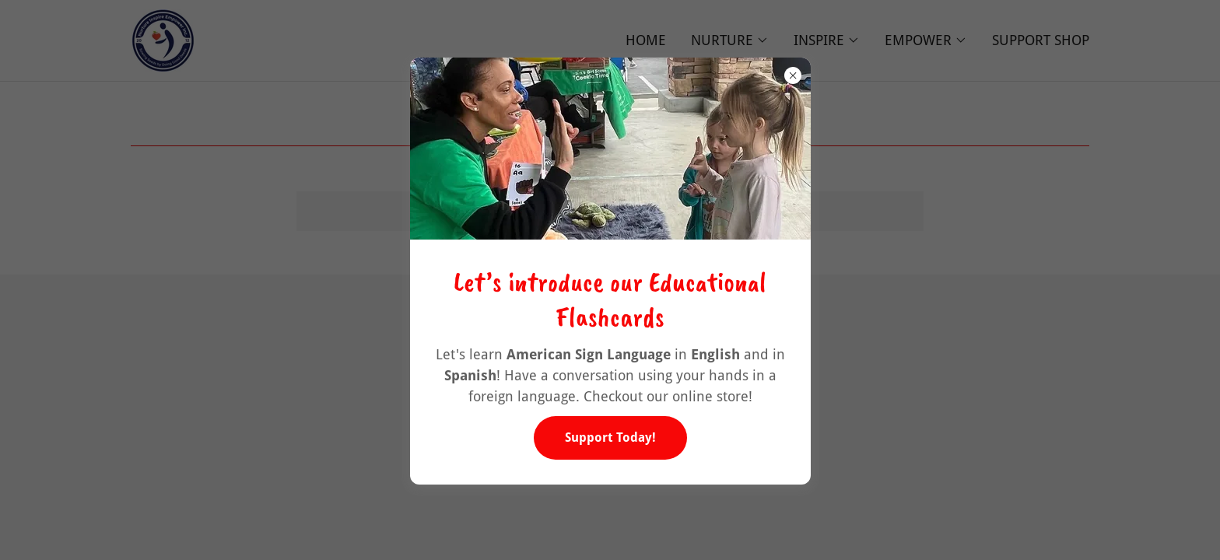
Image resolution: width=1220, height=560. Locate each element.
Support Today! (610, 437)
